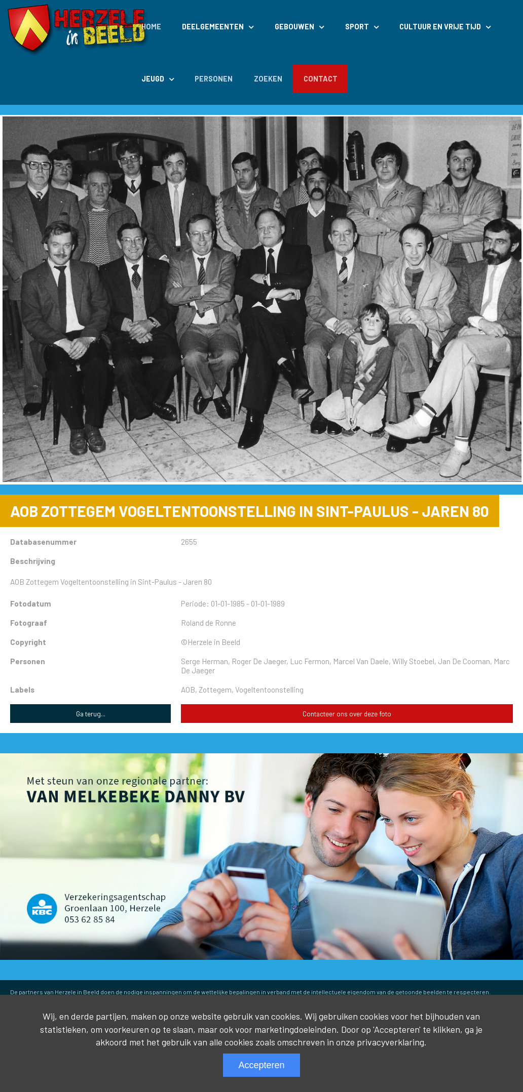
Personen (214, 78)
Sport (357, 26)
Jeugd (152, 78)
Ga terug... (90, 713)
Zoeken (268, 78)
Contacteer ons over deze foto (347, 713)
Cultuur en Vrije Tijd (440, 26)
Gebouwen (294, 26)
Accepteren (261, 1065)
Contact (321, 78)
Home (151, 26)
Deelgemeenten (213, 26)
